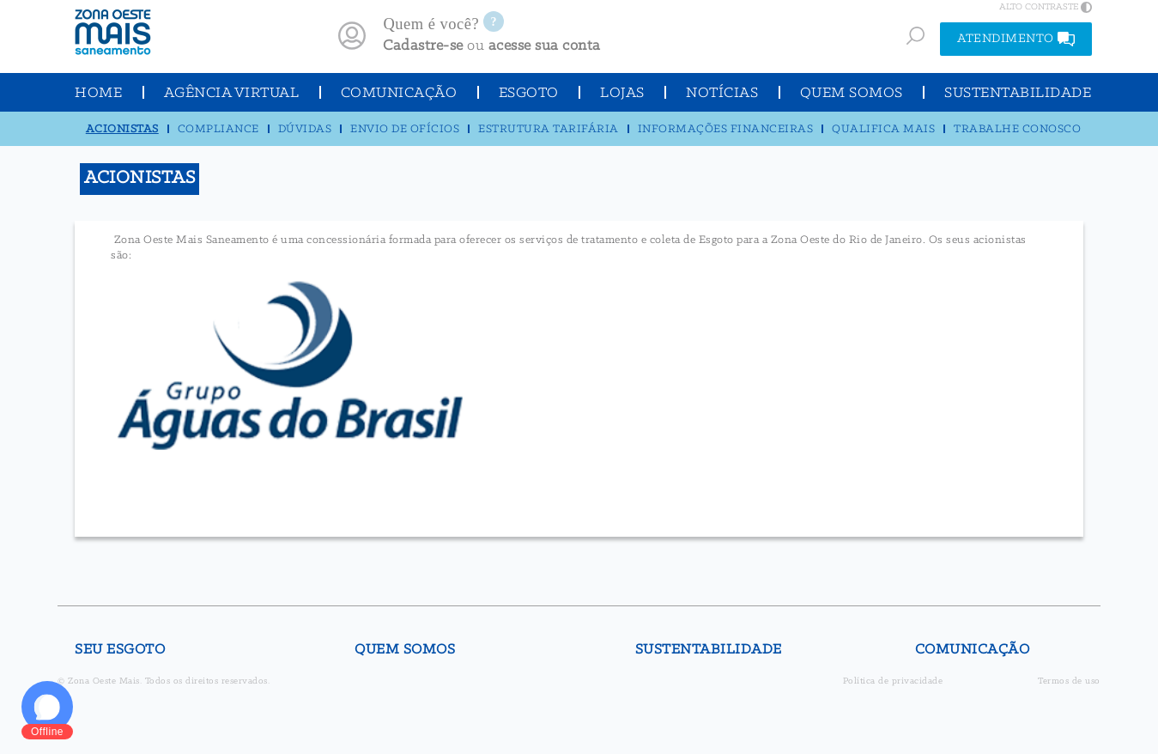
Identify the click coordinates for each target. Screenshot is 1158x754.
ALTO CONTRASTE (1045, 7)
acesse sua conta (544, 46)
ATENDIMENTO (1016, 39)
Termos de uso (1069, 681)
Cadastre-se (423, 46)
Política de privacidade (893, 681)
